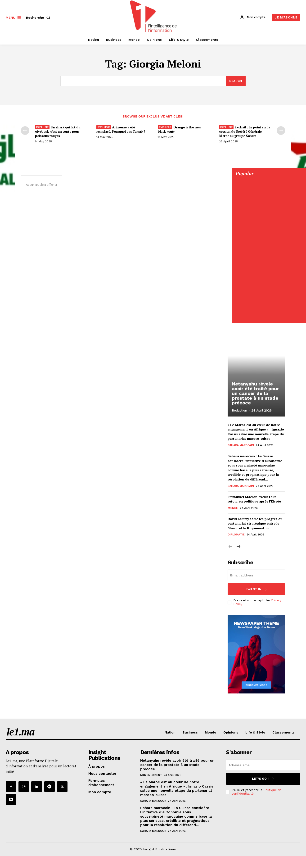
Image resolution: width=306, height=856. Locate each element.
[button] (39, 18)
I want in (256, 589)
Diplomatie (236, 534)
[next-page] (238, 547)
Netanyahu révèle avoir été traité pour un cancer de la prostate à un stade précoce (255, 393)
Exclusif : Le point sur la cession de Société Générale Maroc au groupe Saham (244, 131)
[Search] (236, 81)
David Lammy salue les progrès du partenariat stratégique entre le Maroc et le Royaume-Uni (255, 523)
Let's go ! (263, 779)
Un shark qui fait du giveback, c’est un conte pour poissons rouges (57, 131)
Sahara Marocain (241, 445)
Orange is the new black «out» (179, 129)
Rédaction (239, 410)
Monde (233, 508)
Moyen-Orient (151, 775)
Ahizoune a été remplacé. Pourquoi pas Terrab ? (120, 129)
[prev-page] (25, 130)
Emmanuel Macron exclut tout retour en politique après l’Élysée (254, 499)
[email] (256, 575)
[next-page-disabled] (281, 130)
